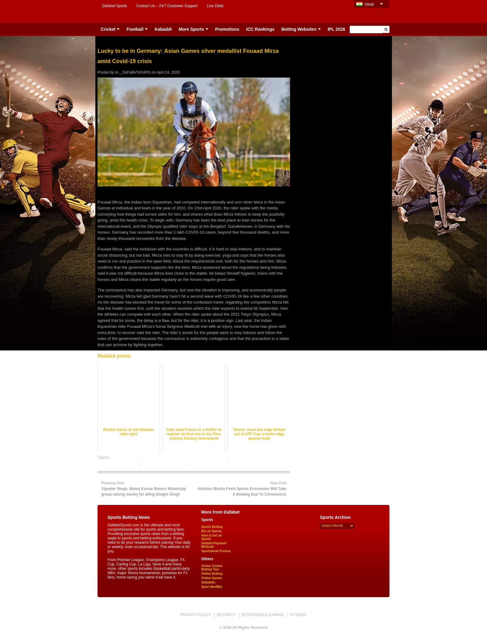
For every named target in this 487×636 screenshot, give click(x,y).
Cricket (108, 29)
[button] (385, 29)
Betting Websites (298, 29)
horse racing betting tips (251, 457)
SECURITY (226, 615)
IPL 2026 (336, 29)
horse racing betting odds (204, 457)
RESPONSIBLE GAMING (263, 615)
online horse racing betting (165, 463)
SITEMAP (298, 615)
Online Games (211, 578)
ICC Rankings (260, 29)
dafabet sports (124, 457)
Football (134, 29)
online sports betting (209, 463)
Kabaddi (163, 29)
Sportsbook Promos (216, 551)
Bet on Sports (211, 531)
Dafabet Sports (114, 6)
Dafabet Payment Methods (213, 545)
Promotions (227, 29)
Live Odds (215, 6)
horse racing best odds (159, 457)
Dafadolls (208, 582)
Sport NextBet (211, 586)
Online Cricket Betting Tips (211, 567)
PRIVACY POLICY (195, 615)
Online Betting (211, 573)
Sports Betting (212, 526)
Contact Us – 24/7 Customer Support (167, 6)
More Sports (191, 29)
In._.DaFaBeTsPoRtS (133, 72)
